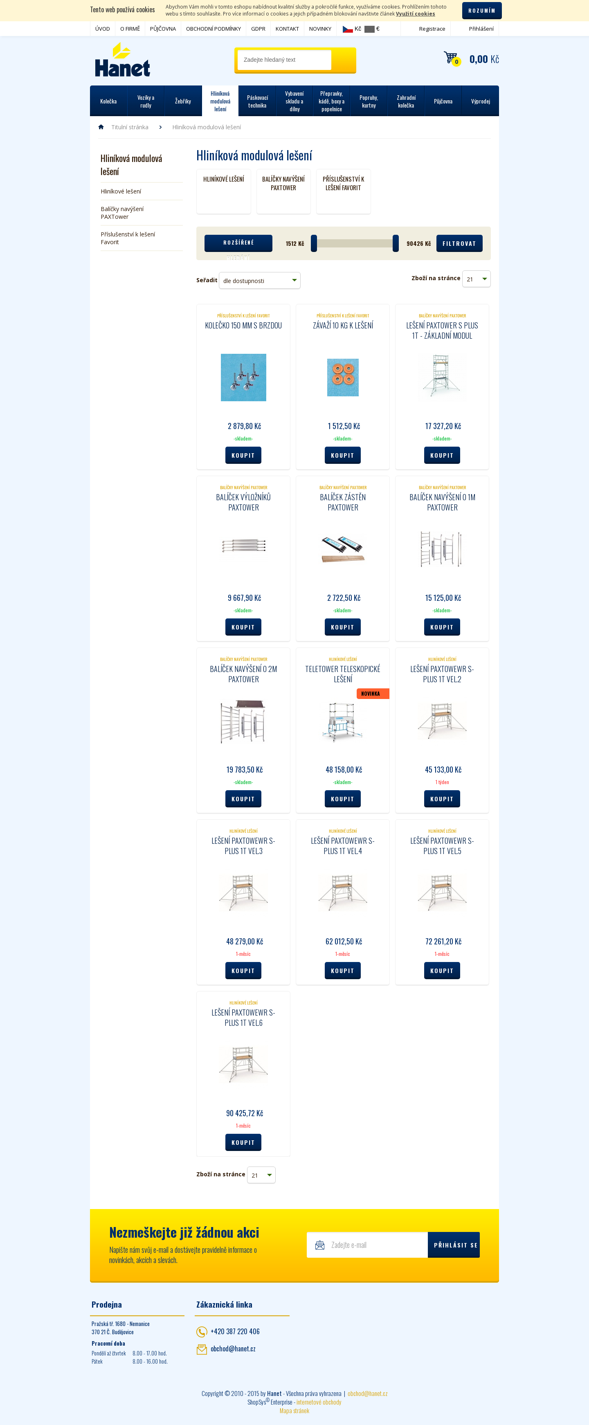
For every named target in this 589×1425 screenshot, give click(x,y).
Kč (352, 29)
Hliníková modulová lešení (131, 164)
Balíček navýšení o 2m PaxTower (243, 673)
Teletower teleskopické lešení (342, 673)
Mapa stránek (294, 1410)
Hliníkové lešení (121, 191)
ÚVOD (102, 28)
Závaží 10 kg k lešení (343, 325)
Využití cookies (415, 13)
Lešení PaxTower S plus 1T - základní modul (442, 330)
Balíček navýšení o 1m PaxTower (442, 502)
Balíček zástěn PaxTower (343, 502)
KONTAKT (287, 28)
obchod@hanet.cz (233, 1348)
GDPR (258, 28)
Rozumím (482, 10)
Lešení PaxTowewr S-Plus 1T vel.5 (442, 845)
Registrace (432, 28)
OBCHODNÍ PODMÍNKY (213, 28)
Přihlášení (481, 28)
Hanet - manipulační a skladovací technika (123, 59)
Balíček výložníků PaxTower (243, 502)
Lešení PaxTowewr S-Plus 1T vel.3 (243, 845)
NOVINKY (320, 28)
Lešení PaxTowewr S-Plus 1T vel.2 (442, 673)
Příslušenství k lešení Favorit (128, 238)
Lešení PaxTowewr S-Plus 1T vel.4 (343, 845)
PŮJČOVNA (163, 28)
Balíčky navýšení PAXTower (122, 212)
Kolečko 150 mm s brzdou (243, 325)
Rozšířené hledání (238, 245)
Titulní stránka (129, 127)
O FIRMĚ (130, 28)
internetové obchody (319, 1401)
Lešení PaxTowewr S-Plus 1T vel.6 (243, 1017)
